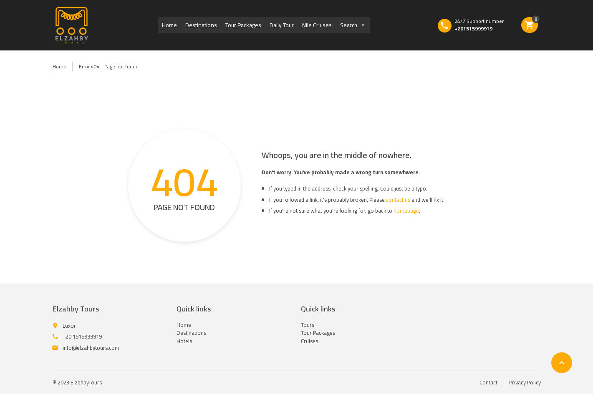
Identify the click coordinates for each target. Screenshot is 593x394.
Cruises (309, 341)
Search (353, 25)
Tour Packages (243, 25)
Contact (488, 382)
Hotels (184, 341)
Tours (307, 325)
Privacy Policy (525, 382)
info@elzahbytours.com (91, 348)
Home (169, 25)
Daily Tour (282, 25)
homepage (406, 211)
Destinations (201, 25)
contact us (398, 200)
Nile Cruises (317, 25)
